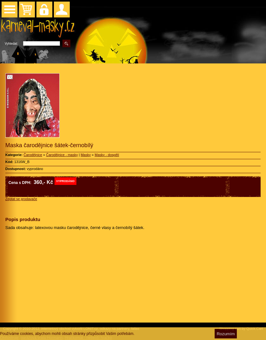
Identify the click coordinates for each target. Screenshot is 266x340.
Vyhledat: (11, 43)
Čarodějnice (32, 155)
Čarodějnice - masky (62, 155)
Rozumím (226, 333)
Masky (86, 155)
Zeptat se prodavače (21, 199)
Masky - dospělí (106, 155)
